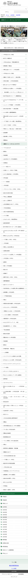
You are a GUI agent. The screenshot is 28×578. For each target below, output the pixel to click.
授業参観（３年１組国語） (9, 474)
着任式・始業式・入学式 (9, 489)
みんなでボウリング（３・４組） (11, 322)
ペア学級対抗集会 (7, 296)
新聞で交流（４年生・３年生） (10, 277)
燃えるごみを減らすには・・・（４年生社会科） (13, 387)
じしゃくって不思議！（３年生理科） (12, 104)
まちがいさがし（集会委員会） (10, 219)
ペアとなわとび (7, 147)
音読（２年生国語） (8, 265)
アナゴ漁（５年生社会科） (9, 429)
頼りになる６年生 (7, 482)
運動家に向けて (7, 452)
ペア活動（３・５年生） (9, 459)
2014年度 (5, 536)
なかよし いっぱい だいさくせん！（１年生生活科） (13, 397)
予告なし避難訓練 (7, 196)
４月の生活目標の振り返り (9, 455)
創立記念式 (6, 401)
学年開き (5, 486)
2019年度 (5, 524)
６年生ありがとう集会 (8, 54)
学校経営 (5, 500)
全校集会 (5, 162)
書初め (4, 151)
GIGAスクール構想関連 (8, 550)
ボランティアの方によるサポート (11, 371)
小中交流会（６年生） (8, 258)
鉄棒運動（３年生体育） (9, 292)
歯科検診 (5, 378)
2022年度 (18, 15)
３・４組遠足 (6, 181)
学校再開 (5, 155)
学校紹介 (5, 496)
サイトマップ (14, 576)
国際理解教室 (6, 280)
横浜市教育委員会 (14, 565)
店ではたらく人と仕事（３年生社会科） (12, 360)
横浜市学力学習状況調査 (9, 463)
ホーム (7, 11)
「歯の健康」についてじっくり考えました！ (13, 92)
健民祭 (4, 262)
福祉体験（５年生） (8, 136)
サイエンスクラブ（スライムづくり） (12, 363)
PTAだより (5, 553)
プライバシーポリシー (7, 574)
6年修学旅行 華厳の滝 (8, 348)
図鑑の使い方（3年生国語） (10, 337)
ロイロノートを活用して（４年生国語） (12, 254)
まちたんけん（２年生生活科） (10, 307)
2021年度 (5, 519)
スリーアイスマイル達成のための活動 (12, 356)
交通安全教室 (6, 250)
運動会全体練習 (7, 433)
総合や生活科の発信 (8, 193)
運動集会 (5, 140)
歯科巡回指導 (6, 223)
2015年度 (5, 534)
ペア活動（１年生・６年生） (10, 239)
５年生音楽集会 (7, 208)
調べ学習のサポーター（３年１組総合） (12, 226)
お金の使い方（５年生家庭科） (10, 159)
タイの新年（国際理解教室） (10, 112)
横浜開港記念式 (7, 437)
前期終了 (5, 273)
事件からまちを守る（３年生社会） (11, 235)
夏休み (4, 344)
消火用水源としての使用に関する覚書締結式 (13, 288)
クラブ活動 (6, 215)
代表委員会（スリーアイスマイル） (11, 470)
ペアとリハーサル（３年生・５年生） (12, 189)
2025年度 (5, 509)
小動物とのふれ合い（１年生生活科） (12, 311)
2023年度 (5, 514)
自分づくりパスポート (8, 284)
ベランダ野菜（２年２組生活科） (11, 440)
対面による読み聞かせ (8, 247)
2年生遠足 (5, 177)
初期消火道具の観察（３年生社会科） (12, 303)
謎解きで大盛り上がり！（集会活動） (12, 77)
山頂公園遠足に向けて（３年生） (11, 204)
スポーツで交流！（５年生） (10, 125)
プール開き (6, 367)
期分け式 (5, 269)
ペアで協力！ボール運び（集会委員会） (12, 121)
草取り (4, 299)
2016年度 (5, 531)
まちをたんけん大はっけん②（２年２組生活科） (13, 231)
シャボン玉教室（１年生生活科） (11, 314)
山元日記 (12, 15)
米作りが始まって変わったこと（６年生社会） (13, 406)
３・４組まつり (7, 166)
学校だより (5, 503)
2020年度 (5, 522)
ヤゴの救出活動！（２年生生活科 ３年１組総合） (13, 392)
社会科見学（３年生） (8, 410)
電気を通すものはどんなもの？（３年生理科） (13, 117)
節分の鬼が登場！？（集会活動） (11, 108)
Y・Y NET (14, 568)
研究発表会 (5, 546)
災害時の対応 (6, 543)
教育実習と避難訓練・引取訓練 (10, 448)
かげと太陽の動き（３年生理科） (11, 174)
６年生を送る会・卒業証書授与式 (11, 62)
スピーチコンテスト (8, 382)
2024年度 (5, 512)
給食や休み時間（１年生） (9, 478)
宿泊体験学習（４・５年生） (10, 326)
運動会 (4, 422)
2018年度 (5, 527)
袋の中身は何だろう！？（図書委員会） (12, 96)
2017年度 (5, 529)
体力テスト (6, 414)
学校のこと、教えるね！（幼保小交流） (12, 128)
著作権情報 (21, 574)
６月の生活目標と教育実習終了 (10, 418)
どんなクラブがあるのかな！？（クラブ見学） (13, 100)
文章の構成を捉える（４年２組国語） (12, 425)
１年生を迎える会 (7, 467)
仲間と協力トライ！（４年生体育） (11, 69)
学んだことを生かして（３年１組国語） (12, 375)
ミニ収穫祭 (6, 352)
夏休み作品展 (6, 333)
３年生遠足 (6, 185)
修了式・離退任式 (7, 58)
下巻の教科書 (6, 329)
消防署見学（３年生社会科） (10, 318)
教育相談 (5, 539)
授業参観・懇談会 (7, 65)
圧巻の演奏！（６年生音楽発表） (11, 81)
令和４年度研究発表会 (8, 211)
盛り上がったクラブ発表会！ (10, 84)
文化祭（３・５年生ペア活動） (10, 170)
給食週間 (5, 132)
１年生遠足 (6, 243)
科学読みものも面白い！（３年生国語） (12, 88)
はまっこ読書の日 (7, 200)
